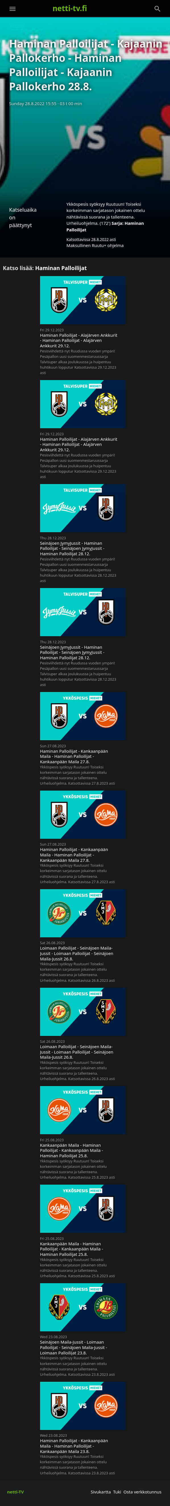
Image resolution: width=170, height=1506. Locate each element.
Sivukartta (101, 1492)
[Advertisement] (85, 152)
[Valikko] (12, 9)
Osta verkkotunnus (142, 1492)
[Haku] (157, 9)
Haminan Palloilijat (61, 268)
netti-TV (15, 1492)
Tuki (117, 1492)
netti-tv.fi (70, 8)
